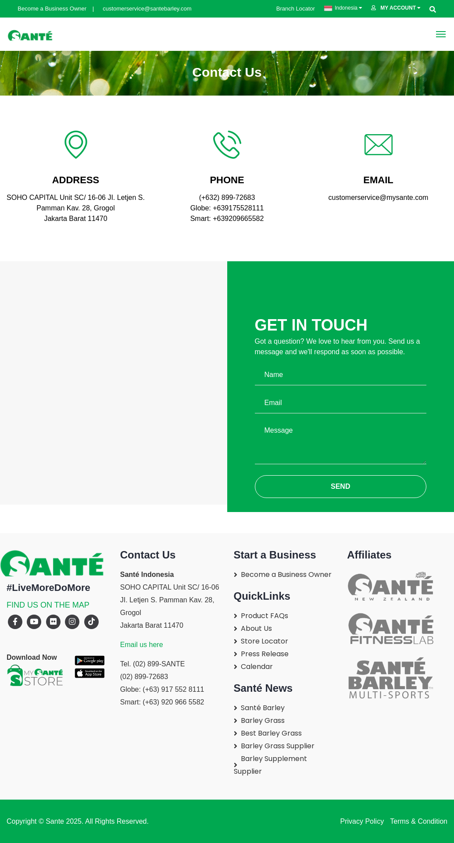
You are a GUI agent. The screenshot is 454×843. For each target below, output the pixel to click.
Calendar (257, 667)
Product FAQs (264, 616)
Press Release (265, 654)
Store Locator (264, 641)
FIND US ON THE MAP (48, 605)
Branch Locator (292, 8)
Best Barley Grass (271, 733)
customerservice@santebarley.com (144, 8)
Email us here (141, 644)
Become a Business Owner (48, 8)
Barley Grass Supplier (278, 746)
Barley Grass (263, 720)
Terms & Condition (417, 821)
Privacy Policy (362, 821)
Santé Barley (263, 708)
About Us (256, 628)
